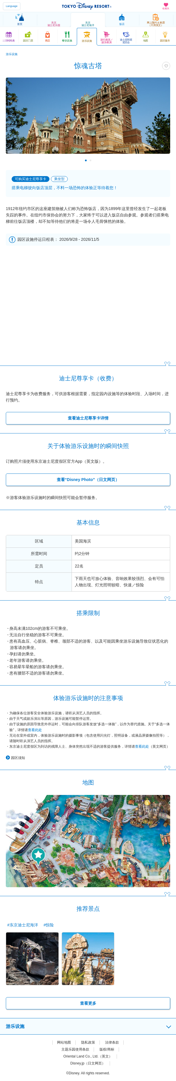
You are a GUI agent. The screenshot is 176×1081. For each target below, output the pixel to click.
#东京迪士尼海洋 (22, 925)
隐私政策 (88, 1042)
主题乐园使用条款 (75, 1049)
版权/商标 (106, 1049)
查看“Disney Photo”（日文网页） (88, 479)
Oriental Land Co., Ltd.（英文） (88, 1056)
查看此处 (35, 730)
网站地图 (64, 1042)
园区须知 (18, 758)
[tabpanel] (88, 118)
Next (161, 160)
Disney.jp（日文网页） (87, 1063)
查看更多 (88, 1003)
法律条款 (112, 1042)
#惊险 (49, 925)
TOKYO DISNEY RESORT (86, 6)
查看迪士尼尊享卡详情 (88, 418)
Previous (14, 160)
